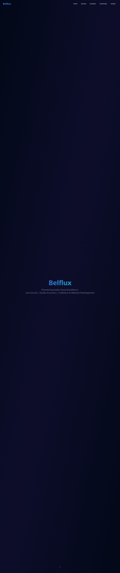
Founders (93, 3)
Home (75, 3)
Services (83, 3)
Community (103, 3)
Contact (113, 3)
